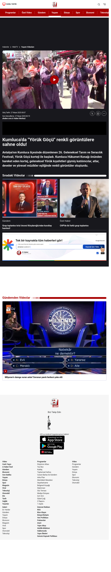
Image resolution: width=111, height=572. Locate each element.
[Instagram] (54, 421)
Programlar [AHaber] (10, 12)
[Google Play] (54, 446)
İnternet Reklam (43, 507)
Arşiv (39, 523)
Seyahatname (42, 483)
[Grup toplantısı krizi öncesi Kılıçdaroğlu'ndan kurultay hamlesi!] (29, 204)
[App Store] (54, 439)
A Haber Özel (7, 467)
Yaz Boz (40, 467)
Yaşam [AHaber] (55, 12)
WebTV (15, 47)
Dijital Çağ (41, 499)
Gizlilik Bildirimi (43, 528)
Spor (4, 483)
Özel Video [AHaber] (27, 12)
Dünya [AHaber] (67, 12)
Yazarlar (5, 504)
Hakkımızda (42, 531)
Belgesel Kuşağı (43, 485)
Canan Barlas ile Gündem (47, 475)
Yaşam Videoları (27, 47)
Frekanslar (41, 520)
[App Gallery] (54, 452)
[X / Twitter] (54, 419)
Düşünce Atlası (43, 464)
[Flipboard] (54, 426)
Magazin (5, 485)
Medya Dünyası (43, 493)
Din (3, 496)
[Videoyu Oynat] (54, 79)
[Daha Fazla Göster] (104, 113)
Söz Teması (41, 491)
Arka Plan (41, 477)
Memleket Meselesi (45, 480)
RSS (39, 510)
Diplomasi (41, 488)
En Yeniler (6, 510)
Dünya (4, 480)
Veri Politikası (42, 518)
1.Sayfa (40, 504)
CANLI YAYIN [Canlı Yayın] (9, 4)
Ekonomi (5, 472)
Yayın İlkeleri (42, 534)
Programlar (41, 462)
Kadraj (39, 470)
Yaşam (5, 477)
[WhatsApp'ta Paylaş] (98, 113)
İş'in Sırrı (40, 496)
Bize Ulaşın (41, 512)
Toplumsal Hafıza (44, 472)
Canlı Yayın (6, 464)
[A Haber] (54, 4)
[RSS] (54, 428)
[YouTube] (54, 424)
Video (4, 462)
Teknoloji (6, 491)
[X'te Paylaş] (92, 113)
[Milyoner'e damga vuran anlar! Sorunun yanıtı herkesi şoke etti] (54, 341)
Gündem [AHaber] (42, 12)
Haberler (5, 47)
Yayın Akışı (41, 526)
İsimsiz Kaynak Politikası (47, 536)
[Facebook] (54, 417)
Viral (4, 488)
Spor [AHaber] (78, 12)
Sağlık (4, 501)
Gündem (5, 470)
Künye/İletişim (43, 515)
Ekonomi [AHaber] (90, 12)
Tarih (4, 499)
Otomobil (6, 493)
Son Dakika (6, 475)
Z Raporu (40, 501)
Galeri (4, 507)
